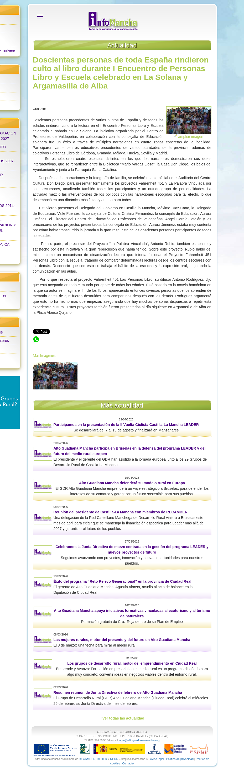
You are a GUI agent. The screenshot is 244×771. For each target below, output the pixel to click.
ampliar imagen (190, 136)
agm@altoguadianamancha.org (139, 740)
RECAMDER (87, 758)
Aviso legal (157, 758)
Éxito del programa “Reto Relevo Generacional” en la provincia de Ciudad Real (122, 581)
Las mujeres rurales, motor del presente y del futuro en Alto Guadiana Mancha (122, 640)
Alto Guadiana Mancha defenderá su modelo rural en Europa (132, 483)
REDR (114, 758)
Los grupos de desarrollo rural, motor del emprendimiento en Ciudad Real (131, 663)
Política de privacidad (180, 758)
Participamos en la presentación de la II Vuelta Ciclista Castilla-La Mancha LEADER (126, 425)
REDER (102, 758)
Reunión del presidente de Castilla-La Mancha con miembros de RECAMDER (121, 512)
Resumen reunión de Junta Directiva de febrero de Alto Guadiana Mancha (118, 692)
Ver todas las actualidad (123, 718)
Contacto (128, 763)
